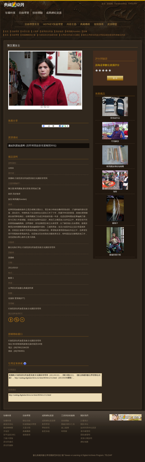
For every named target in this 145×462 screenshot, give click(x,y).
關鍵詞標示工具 (68, 424)
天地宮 (6, 431)
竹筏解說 (115, 141)
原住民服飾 (8, 445)
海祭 (115, 191)
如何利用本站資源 (88, 428)
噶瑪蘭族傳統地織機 (115, 166)
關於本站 (84, 424)
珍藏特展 (10, 12)
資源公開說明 (86, 438)
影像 (85, 31)
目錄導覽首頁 (32, 24)
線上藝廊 (65, 428)
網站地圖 (84, 442)
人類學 (35, 31)
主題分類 (26, 428)
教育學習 (46, 424)
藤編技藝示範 (115, 255)
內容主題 (71, 24)
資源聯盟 (112, 24)
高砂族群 (59, 31)
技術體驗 (37, 12)
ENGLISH (132, 3)
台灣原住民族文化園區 (70, 35)
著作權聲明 (85, 431)
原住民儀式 (8, 442)
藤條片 (115, 223)
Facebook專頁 (120, 4)
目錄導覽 (24, 12)
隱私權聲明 (85, 435)
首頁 (103, 4)
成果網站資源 (54, 12)
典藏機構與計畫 (29, 35)
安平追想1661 (9, 435)
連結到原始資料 (16, 145)
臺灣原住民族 (47, 31)
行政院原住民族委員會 (48, 35)
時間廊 (64, 431)
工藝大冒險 (8, 438)
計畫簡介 (84, 421)
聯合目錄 (26, 421)
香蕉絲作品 (115, 118)
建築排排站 (8, 424)
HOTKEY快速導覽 (53, 24)
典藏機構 (85, 24)
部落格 (110, 4)
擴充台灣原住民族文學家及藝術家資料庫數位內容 (104, 35)
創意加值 (46, 431)
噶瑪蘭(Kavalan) (73, 31)
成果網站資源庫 (48, 421)
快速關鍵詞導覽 (29, 424)
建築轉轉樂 (8, 428)
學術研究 (46, 428)
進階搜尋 (99, 24)
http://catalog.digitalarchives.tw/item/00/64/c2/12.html (55, 397)
